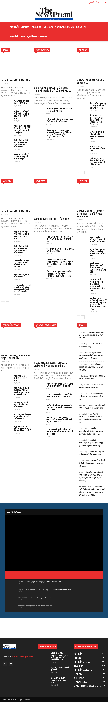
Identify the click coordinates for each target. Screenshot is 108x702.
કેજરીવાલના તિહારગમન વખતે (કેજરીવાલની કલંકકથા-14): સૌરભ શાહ (98, 267)
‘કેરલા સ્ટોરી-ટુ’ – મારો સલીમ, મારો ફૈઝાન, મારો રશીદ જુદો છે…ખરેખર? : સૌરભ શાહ (97, 120)
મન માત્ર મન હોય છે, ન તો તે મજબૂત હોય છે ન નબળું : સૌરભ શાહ (91, 335)
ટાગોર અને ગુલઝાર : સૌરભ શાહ (22, 275)
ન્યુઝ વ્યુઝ (48, 27)
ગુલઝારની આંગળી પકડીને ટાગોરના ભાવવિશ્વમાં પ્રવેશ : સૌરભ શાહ (21, 143)
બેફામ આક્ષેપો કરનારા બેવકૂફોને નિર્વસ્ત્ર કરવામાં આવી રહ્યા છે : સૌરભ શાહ (91, 355)
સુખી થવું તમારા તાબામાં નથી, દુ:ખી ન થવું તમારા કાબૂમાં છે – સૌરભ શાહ (98, 161)
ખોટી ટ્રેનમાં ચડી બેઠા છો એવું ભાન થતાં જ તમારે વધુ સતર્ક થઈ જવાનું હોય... (22, 129)
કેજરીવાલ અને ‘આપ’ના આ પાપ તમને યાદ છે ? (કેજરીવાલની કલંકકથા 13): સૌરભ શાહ (97, 285)
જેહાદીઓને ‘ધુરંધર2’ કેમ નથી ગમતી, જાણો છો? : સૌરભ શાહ (98, 105)
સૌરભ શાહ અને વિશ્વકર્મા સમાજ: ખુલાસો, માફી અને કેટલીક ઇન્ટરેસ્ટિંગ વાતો (60, 656)
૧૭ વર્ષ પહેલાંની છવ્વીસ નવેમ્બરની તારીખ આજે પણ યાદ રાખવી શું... (51, 364)
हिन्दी (97, 2)
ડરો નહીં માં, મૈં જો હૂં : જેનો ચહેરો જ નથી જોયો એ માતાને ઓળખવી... (22, 263)
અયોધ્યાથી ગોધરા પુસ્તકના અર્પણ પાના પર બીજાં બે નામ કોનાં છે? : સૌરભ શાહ (59, 407)
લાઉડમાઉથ (36, 27)
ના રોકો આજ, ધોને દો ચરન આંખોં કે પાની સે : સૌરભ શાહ (22, 416)
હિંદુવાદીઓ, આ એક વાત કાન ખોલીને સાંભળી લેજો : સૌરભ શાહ (98, 252)
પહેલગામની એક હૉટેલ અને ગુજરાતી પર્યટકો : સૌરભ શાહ (97, 239)
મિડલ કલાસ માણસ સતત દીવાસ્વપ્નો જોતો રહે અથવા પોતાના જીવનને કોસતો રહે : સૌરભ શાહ (59, 261)
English (104, 2)
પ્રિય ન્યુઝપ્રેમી (81, 27)
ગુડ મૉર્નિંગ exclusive (37, 36)
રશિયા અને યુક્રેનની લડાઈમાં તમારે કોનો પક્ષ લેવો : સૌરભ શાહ (59, 120)
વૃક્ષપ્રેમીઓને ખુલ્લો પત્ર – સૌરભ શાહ (21, 102)
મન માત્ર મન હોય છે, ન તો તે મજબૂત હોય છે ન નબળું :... (22, 156)
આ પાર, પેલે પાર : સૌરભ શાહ (15, 80)
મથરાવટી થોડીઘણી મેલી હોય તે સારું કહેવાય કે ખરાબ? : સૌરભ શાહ (92, 463)
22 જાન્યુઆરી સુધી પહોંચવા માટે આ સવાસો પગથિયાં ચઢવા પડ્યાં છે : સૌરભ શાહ (60, 431)
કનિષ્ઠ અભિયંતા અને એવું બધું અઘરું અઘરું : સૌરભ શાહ (91, 396)
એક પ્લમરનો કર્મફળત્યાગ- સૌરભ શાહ (97, 148)
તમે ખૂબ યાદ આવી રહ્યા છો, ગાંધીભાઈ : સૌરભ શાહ (21, 404)
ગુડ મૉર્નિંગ (14, 27)
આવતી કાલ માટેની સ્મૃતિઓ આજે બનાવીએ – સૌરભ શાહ (97, 135)
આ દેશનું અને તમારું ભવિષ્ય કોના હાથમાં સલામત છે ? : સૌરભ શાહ (59, 384)
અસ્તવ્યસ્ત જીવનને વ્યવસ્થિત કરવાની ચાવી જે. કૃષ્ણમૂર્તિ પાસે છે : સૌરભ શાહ (22, 391)
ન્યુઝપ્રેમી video (17, 36)
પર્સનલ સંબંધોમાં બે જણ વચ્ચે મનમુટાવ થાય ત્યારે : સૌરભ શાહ (21, 115)
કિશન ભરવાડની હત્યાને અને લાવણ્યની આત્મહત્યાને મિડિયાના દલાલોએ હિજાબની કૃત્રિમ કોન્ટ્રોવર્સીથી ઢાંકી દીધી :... (59, 133)
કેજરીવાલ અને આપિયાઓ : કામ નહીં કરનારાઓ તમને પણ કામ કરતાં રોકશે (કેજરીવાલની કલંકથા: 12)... (98, 303)
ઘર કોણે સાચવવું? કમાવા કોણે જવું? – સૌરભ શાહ (15, 357)
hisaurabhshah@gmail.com (22, 656)
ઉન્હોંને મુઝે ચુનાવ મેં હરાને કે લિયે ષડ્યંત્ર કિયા (59, 680)
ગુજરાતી (91, 2)
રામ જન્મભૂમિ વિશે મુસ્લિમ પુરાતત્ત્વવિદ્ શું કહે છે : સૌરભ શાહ (22, 428)
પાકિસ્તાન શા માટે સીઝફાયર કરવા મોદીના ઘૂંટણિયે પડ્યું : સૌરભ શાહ (90, 213)
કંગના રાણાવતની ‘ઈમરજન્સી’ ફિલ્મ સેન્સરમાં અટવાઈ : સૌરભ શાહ (60, 395)
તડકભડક (25, 27)
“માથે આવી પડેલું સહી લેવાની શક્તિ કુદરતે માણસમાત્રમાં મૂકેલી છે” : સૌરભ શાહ (22, 288)
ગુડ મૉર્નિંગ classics (64, 27)
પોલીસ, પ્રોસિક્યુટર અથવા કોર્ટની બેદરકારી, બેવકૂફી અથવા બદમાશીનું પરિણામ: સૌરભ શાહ (59, 273)
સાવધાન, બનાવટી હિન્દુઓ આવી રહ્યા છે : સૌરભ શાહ (59, 109)
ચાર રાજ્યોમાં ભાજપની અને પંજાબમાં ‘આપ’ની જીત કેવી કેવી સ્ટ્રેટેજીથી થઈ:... (52, 89)
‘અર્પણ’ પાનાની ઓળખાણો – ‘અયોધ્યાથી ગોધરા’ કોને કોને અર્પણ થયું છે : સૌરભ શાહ (60, 419)
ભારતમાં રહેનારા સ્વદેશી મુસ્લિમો (60, 668)
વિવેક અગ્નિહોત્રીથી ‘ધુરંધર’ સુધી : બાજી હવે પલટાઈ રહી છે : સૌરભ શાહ (91, 431)
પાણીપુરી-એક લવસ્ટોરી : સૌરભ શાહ (20, 378)
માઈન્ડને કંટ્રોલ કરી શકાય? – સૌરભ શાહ (90, 81)
